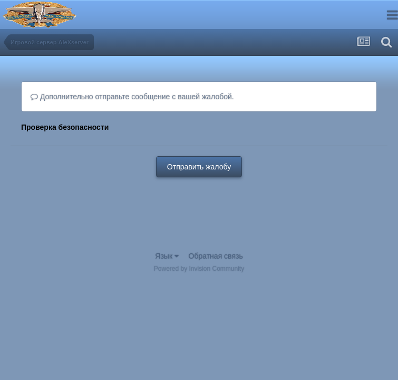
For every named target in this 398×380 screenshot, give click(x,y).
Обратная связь (216, 256)
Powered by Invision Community (199, 268)
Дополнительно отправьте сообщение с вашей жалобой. (132, 96)
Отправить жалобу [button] (199, 167)
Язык (167, 256)
